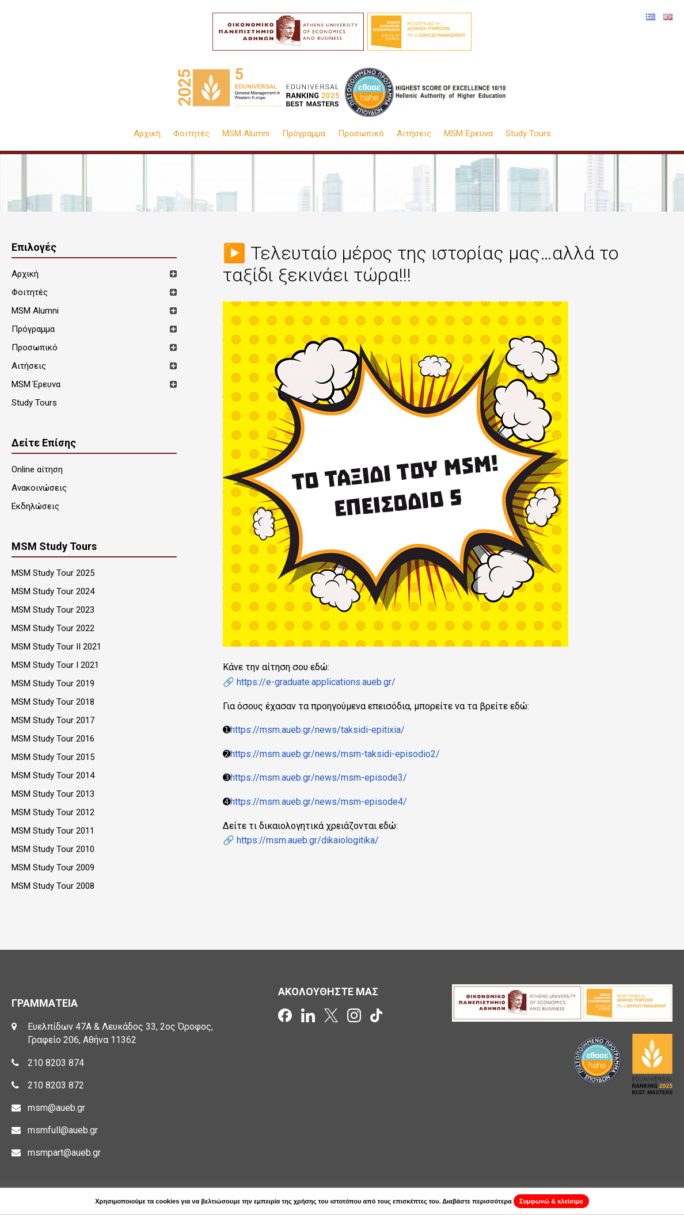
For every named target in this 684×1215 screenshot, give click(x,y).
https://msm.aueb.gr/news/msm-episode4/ (318, 801)
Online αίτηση (37, 469)
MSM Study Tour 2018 (53, 702)
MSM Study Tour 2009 (53, 867)
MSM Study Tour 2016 (53, 738)
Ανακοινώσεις (39, 488)
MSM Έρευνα (468, 133)
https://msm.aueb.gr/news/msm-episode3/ (318, 777)
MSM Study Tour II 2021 (56, 646)
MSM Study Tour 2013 (53, 794)
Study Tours (528, 133)
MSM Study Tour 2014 (53, 775)
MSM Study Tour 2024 (53, 591)
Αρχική (147, 133)
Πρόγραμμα (303, 133)
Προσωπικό (361, 133)
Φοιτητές (191, 133)
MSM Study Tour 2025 (53, 573)
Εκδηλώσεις (35, 506)
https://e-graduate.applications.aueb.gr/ (316, 682)
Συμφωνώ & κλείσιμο (551, 1201)
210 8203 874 (56, 1062)
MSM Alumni (245, 133)
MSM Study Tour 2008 (53, 886)
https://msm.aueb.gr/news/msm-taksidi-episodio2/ (335, 753)
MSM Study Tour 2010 (53, 849)
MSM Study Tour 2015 (53, 757)
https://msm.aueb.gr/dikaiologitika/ (308, 840)
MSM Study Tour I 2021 (55, 665)
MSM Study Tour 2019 (53, 683)
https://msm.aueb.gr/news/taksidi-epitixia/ (317, 729)
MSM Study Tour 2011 (53, 831)
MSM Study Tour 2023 (53, 610)
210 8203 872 (56, 1085)
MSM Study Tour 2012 (53, 812)
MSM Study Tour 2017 (53, 720)
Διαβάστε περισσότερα (477, 1201)
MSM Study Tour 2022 (53, 628)
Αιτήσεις (414, 133)
